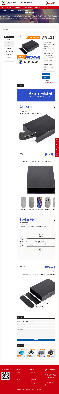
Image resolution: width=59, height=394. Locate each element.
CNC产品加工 (46, 7)
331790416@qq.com (53, 385)
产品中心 (7, 24)
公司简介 (18, 372)
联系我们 (27, 10)
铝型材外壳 (9, 7)
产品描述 (20, 85)
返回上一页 (55, 24)
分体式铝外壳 (16, 24)
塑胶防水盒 (5, 10)
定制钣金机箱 (37, 7)
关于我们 (20, 10)
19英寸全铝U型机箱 (28, 7)
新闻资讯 (12, 10)
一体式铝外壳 (8, 45)
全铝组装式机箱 (17, 7)
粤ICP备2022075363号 (38, 389)
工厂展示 (18, 374)
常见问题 (18, 379)
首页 (2, 7)
